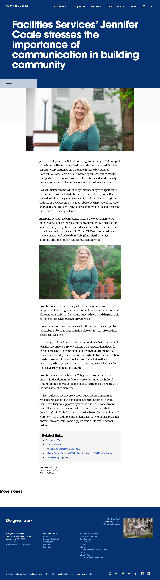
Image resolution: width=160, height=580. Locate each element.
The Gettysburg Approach (57, 457)
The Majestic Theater (55, 440)
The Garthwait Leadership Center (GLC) (63, 449)
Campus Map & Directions (18, 544)
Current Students (51, 539)
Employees (48, 542)
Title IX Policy (87, 574)
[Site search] (152, 6)
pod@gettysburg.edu (111, 524)
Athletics (96, 6)
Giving (83, 544)
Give (133, 6)
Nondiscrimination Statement (68, 574)
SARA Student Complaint (91, 558)
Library (83, 547)
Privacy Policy (50, 574)
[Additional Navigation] (144, 6)
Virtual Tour (85, 555)
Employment (86, 539)
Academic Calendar (89, 534)
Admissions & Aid (116, 6)
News (9, 83)
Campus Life (78, 6)
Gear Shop (85, 542)
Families (47, 547)
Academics (59, 6)
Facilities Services (53, 444)
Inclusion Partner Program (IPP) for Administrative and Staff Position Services (80, 453)
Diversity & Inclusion (89, 536)
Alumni (46, 536)
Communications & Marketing (93, 550)
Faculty (46, 544)
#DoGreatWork (113, 519)
